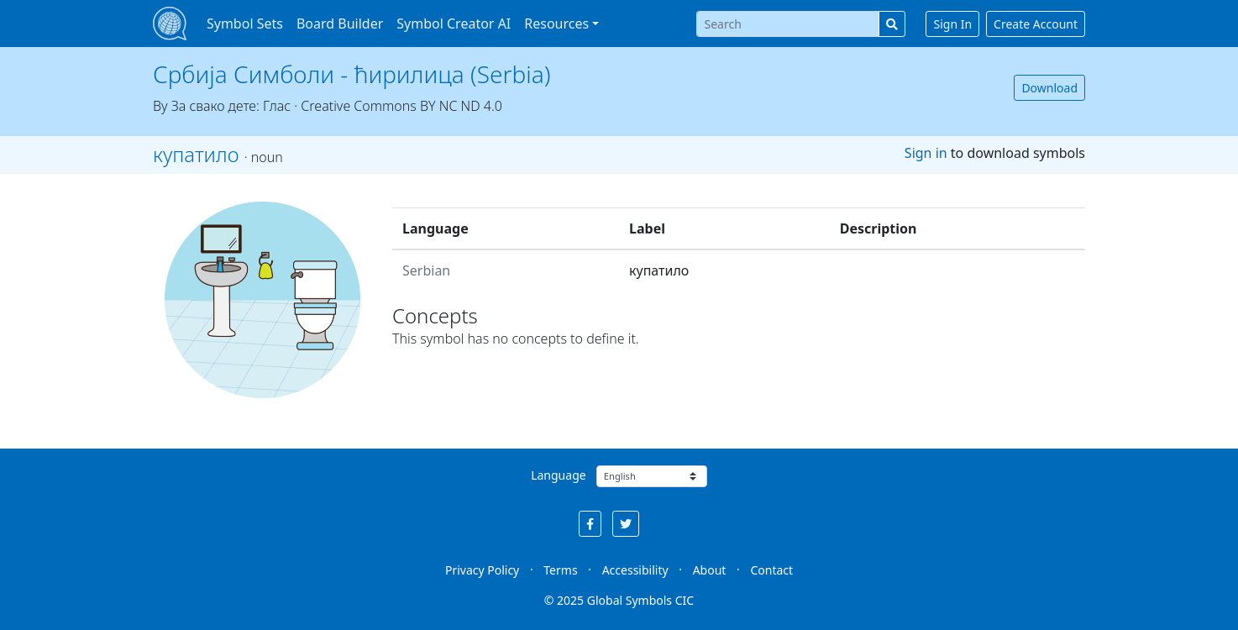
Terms (560, 570)
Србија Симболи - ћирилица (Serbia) (352, 74)
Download (1049, 88)
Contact (771, 570)
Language (558, 475)
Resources (556, 23)
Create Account (1036, 24)
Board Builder (339, 23)
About (710, 570)
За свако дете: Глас (231, 106)
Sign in (926, 153)
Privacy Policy (482, 570)
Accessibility (635, 570)
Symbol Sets (245, 23)
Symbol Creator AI (453, 23)
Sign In (952, 24)
